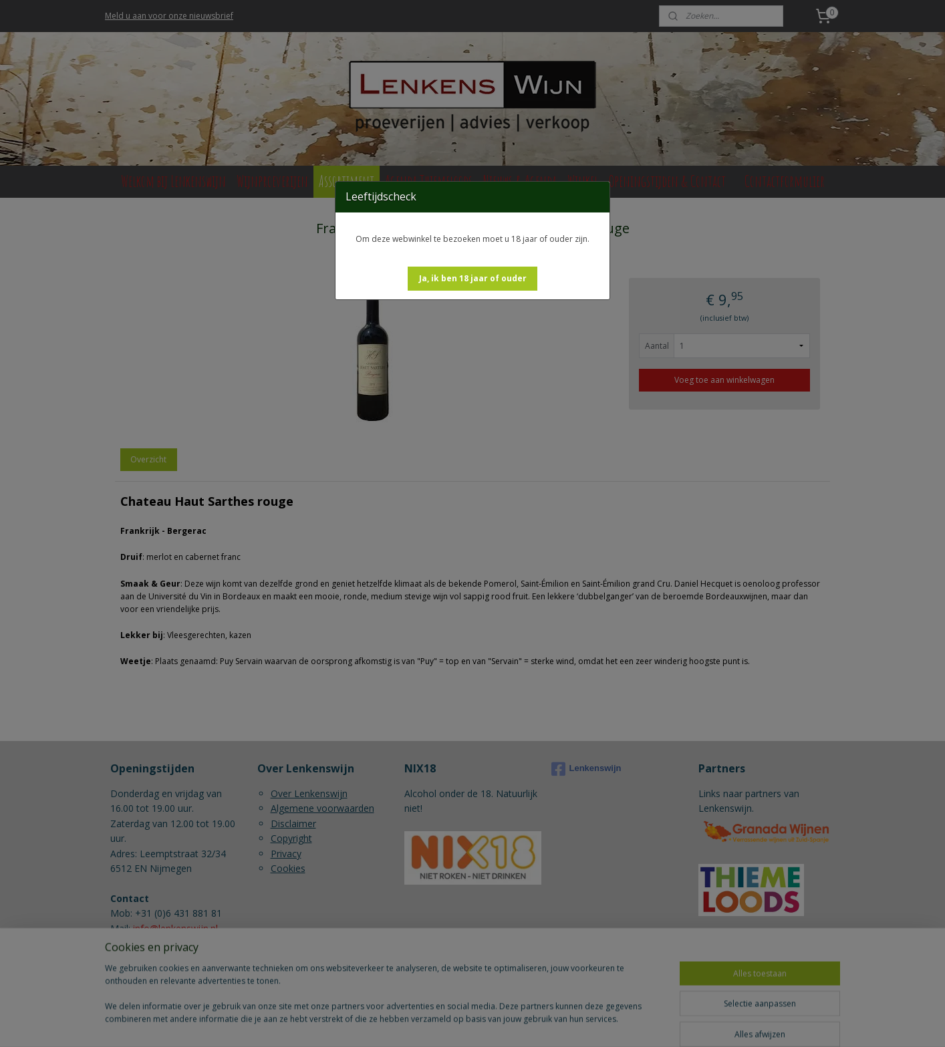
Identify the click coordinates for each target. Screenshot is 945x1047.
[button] (473, 279)
